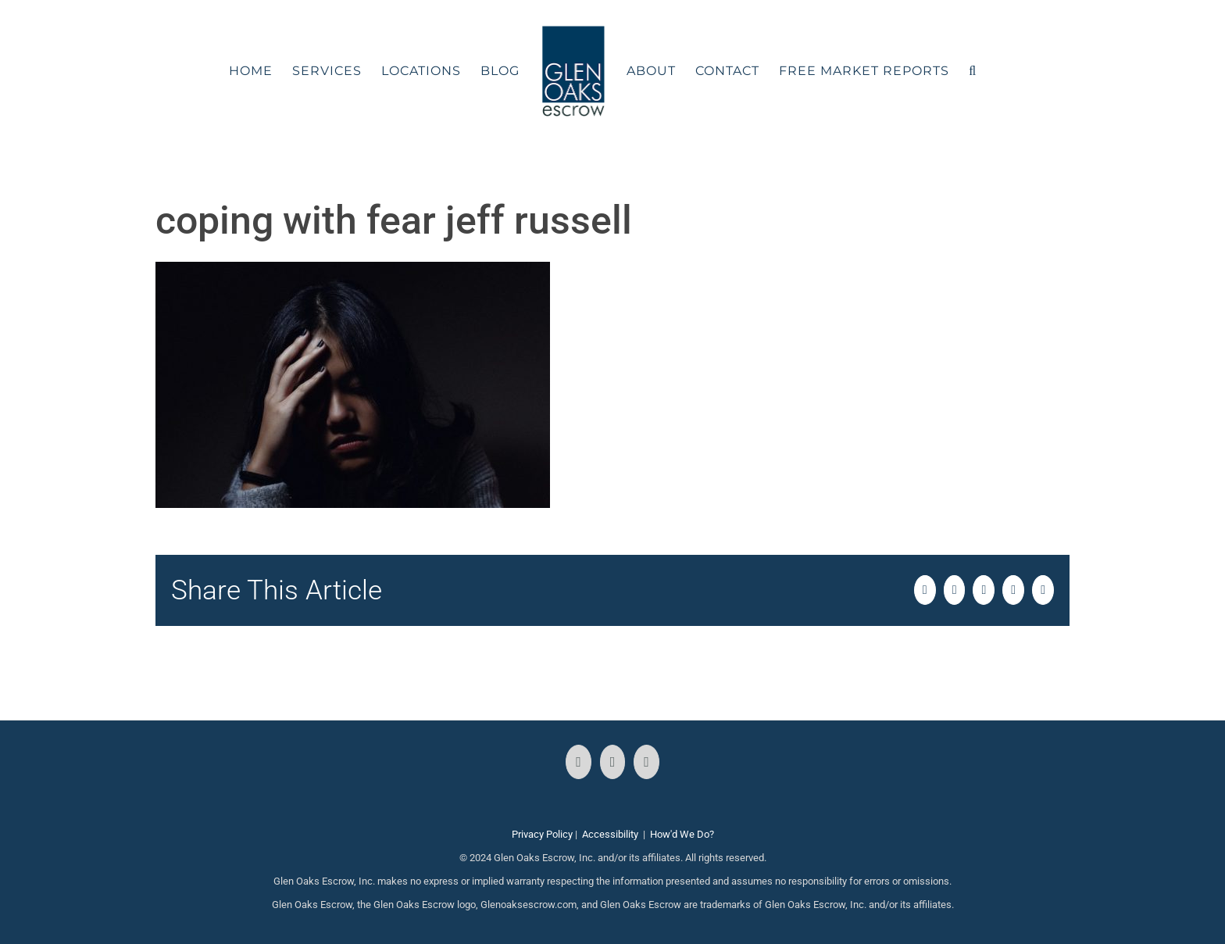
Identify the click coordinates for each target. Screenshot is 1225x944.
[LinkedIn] (646, 762)
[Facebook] (578, 762)
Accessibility (610, 834)
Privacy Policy (542, 834)
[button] (973, 71)
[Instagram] (613, 762)
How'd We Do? (682, 834)
